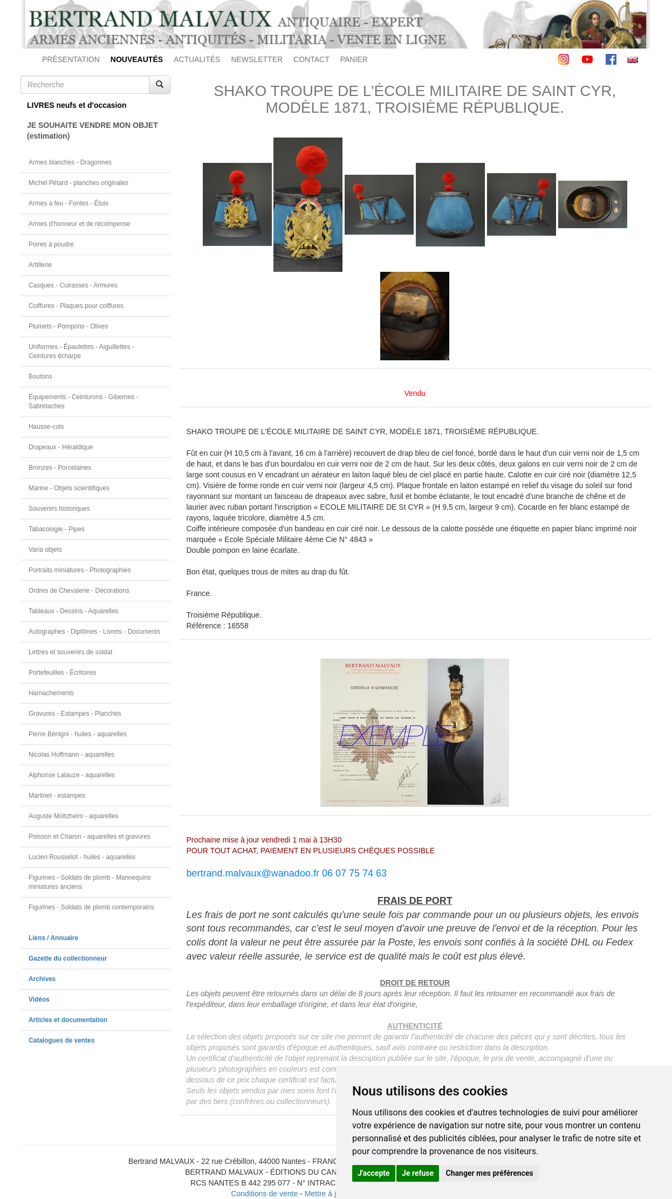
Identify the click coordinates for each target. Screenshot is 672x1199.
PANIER (354, 59)
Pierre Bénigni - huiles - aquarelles (78, 734)
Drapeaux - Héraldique (61, 447)
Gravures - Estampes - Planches (75, 713)
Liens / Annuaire (53, 938)
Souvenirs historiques (59, 508)
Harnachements (51, 693)
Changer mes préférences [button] (489, 1173)
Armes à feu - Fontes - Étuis (68, 203)
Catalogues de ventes (61, 1040)
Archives (42, 979)
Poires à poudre (51, 244)
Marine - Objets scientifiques (69, 488)
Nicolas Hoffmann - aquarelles (71, 754)
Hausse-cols (46, 426)
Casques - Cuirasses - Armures (73, 285)
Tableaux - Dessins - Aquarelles (74, 611)
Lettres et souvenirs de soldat (70, 652)
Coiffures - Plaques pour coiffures (76, 306)
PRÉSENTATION (71, 59)
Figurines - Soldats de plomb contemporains (91, 907)
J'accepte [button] (374, 1173)
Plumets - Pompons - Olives (68, 326)
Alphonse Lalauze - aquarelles (72, 775)
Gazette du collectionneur (68, 958)
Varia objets (45, 549)
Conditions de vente (264, 1193)
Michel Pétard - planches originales (78, 183)
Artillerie (40, 265)
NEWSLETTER (257, 59)
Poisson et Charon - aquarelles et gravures (89, 836)
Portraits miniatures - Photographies (80, 570)
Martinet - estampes (57, 795)
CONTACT (311, 59)
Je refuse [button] (418, 1173)
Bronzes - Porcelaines (60, 467)
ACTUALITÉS (197, 59)
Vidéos (39, 999)
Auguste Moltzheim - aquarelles (74, 816)
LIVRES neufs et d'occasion (77, 105)
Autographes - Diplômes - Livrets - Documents (94, 631)
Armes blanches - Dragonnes (70, 162)
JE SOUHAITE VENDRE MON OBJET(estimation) (92, 130)
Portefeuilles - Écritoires (63, 672)
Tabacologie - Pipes (57, 529)
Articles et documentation (68, 1020)
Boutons (40, 376)
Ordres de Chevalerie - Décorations (79, 590)
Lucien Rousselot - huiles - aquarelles (82, 857)
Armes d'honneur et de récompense (80, 224)
